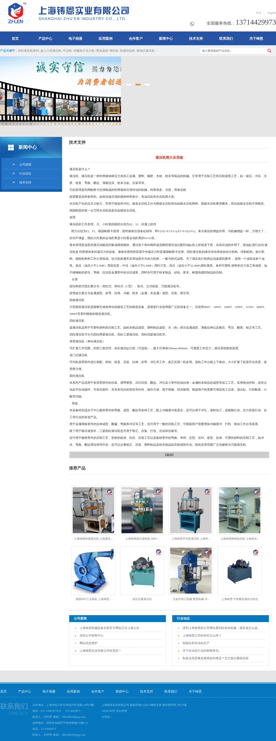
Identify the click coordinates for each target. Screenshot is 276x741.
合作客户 (136, 38)
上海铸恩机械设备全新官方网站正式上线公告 (109, 628)
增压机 (113, 50)
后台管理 (121, 711)
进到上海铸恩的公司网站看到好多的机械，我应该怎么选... (221, 628)
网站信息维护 (89, 643)
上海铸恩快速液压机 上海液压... (93, 538)
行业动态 (25, 173)
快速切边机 (127, 50)
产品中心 (45, 38)
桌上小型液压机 (50, 50)
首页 (15, 38)
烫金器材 (102, 50)
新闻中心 (166, 38)
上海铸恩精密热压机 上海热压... (239, 538)
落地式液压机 (146, 50)
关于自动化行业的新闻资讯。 (202, 650)
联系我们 (226, 38)
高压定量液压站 (142, 599)
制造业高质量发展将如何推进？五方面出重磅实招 (215, 658)
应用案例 (105, 38)
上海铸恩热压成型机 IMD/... (142, 538)
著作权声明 (169, 705)
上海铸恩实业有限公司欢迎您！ (100, 650)
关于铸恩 (256, 38)
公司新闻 (25, 164)
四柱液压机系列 (28, 50)
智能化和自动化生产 (196, 643)
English (271, 12)
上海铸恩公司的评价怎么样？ (202, 635)
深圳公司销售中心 (92, 635)
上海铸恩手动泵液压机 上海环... (191, 538)
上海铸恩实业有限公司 (115, 705)
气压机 (67, 50)
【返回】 (169, 454)
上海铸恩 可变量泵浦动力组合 (239, 599)
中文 (259, 12)
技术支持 (196, 38)
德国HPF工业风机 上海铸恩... (93, 599)
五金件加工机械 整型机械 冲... (191, 599)
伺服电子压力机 (84, 50)
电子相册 (75, 38)
